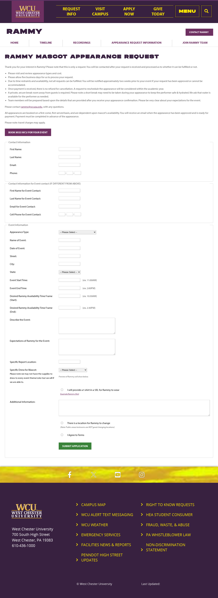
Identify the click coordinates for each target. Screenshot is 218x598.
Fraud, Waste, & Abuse (168, 524)
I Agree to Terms (75, 435)
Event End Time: (18, 288)
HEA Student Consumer (169, 514)
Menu (187, 11)
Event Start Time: (19, 280)
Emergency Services (100, 534)
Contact (199, 32)
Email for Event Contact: (22, 206)
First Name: (16, 149)
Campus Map (93, 504)
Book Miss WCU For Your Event (28, 132)
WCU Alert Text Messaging (107, 514)
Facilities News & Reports (106, 544)
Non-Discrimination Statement (165, 547)
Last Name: (16, 157)
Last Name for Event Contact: (25, 198)
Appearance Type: (19, 232)
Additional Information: (22, 401)
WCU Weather (94, 524)
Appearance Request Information (136, 42)
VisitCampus (100, 11)
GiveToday (158, 11)
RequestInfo (71, 11)
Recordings (81, 42)
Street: (13, 256)
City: (12, 264)
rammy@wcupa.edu (31, 106)
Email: (13, 165)
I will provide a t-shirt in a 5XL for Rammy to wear (93, 389)
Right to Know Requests (170, 504)
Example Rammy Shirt (69, 393)
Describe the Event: (20, 319)
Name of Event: (18, 240)
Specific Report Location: (23, 361)
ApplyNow (129, 11)
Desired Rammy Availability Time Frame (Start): (31, 297)
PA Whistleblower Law (168, 534)
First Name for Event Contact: (25, 190)
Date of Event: (17, 248)
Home (14, 42)
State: (13, 271)
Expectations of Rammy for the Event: (30, 340)
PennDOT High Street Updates (102, 557)
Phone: (13, 173)
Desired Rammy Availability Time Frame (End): (31, 309)
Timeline (46, 42)
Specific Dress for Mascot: (32, 375)
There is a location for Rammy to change (88, 423)
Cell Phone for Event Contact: (25, 214)
